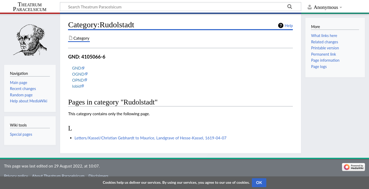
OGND (78, 74)
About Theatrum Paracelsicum (58, 176)
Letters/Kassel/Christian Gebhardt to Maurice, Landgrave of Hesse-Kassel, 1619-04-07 (151, 137)
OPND (78, 80)
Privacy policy (16, 176)
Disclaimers (98, 176)
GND (76, 68)
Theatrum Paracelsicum (29, 7)
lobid (76, 86)
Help (289, 25)
